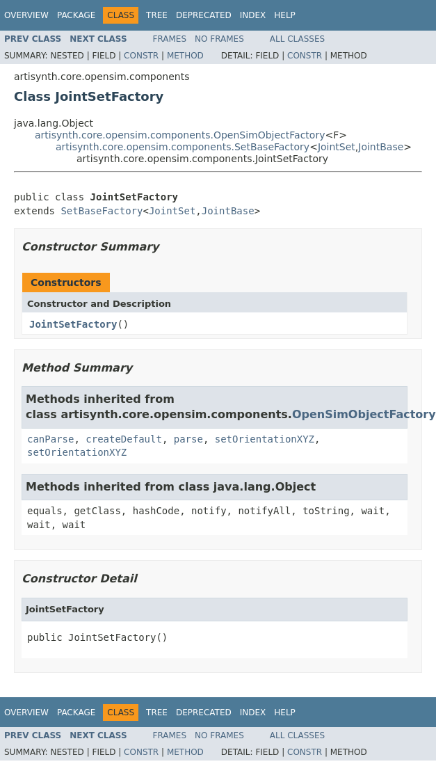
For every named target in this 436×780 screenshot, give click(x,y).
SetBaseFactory (101, 210)
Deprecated (204, 15)
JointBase (380, 146)
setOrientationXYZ (264, 439)
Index (253, 15)
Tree (157, 15)
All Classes (297, 39)
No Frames (219, 39)
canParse (50, 439)
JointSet (336, 146)
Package (76, 15)
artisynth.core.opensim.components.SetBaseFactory (182, 146)
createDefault (124, 439)
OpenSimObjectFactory (364, 414)
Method (185, 56)
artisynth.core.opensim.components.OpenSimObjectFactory (180, 135)
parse (188, 439)
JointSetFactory (73, 324)
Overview (26, 15)
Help (285, 15)
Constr (141, 56)
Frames (170, 39)
